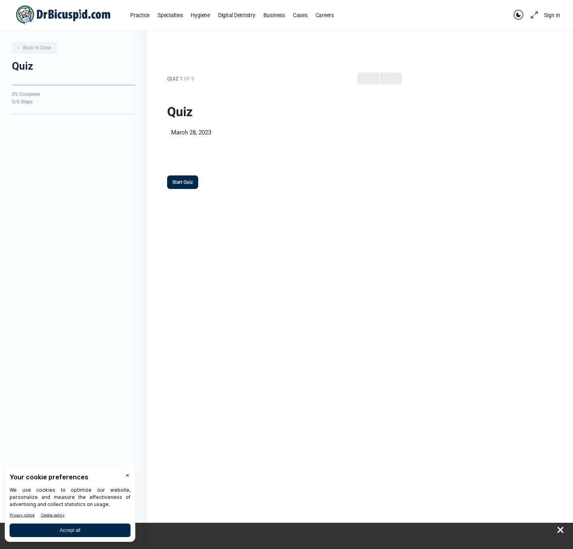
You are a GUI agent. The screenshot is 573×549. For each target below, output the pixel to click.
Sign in (552, 15)
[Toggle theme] (518, 15)
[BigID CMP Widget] (70, 506)
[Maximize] (532, 15)
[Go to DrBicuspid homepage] (63, 14)
